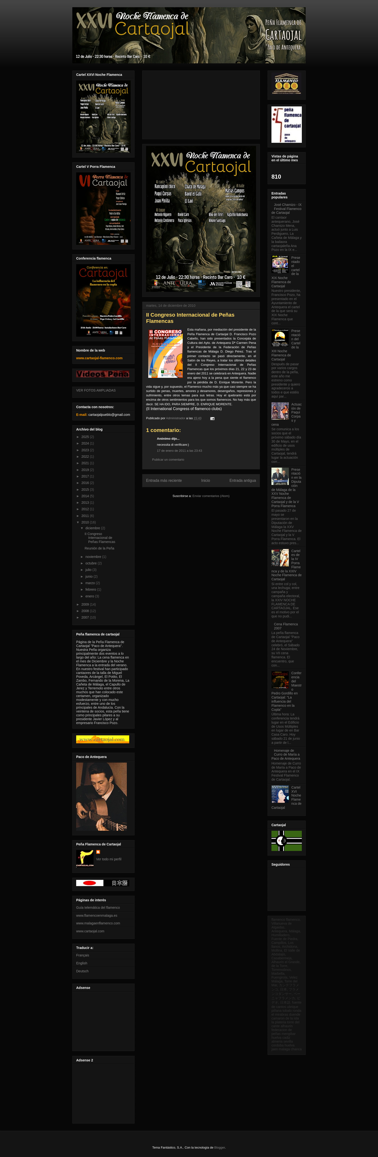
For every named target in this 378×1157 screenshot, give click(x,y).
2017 (85, 476)
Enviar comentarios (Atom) (211, 496)
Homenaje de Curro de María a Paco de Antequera (285, 755)
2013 (85, 502)
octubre (91, 563)
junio (89, 576)
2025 (85, 437)
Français (82, 955)
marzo (90, 583)
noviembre (93, 557)
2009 (85, 604)
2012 (85, 509)
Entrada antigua (243, 480)
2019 (85, 470)
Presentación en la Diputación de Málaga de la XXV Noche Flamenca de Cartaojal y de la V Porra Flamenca (286, 488)
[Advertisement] (102, 1020)
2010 (85, 522)
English (81, 963)
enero (90, 596)
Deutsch (82, 971)
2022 (85, 456)
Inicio (205, 480)
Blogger (219, 1147)
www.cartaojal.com (90, 931)
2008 (85, 611)
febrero (91, 589)
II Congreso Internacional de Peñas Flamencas (100, 538)
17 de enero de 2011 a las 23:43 (179, 450)
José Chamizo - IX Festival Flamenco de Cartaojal (286, 209)
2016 (85, 483)
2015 (85, 489)
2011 (85, 516)
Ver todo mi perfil (109, 859)
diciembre (93, 528)
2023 (85, 450)
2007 (85, 617)
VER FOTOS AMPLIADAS (96, 390)
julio (88, 570)
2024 (85, 443)
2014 (85, 496)
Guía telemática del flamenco (98, 907)
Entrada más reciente (164, 480)
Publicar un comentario (168, 459)
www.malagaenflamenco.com (98, 923)
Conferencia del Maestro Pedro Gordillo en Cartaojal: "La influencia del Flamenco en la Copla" (286, 691)
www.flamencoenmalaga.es (96, 915)
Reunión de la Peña (99, 548)
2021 (85, 463)
